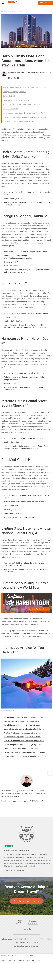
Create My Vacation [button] (26, 901)
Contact (9, 960)
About (3, 960)
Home (5, 11)
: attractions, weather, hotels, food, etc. (24, 717)
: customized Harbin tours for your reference (26, 756)
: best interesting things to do (22, 745)
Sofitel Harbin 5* (9, 96)
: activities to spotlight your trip (24, 741)
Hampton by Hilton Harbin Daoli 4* (16, 100)
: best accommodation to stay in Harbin (24, 752)
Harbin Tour (43, 631)
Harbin (20, 11)
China (34, 960)
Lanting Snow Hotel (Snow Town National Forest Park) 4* (25, 113)
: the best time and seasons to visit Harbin (23, 733)
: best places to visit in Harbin (21, 721)
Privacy (21, 960)
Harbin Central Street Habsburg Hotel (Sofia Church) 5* (24, 87)
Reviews (28, 960)
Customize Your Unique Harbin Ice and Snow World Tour (24, 117)
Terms (16, 960)
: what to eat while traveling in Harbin (22, 748)
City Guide (13, 11)
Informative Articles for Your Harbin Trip (18, 122)
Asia (39, 960)
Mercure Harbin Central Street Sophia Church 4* (21, 105)
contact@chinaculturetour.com (26, 946)
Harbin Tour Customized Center (25, 633)
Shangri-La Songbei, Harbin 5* (14, 92)
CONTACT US (45, 3)
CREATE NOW (37, 801)
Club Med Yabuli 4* (10, 109)
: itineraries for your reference (22, 725)
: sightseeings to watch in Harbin (22, 737)
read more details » (30, 866)
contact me (6, 796)
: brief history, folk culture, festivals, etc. (24, 729)
